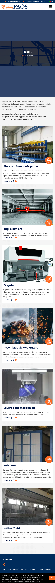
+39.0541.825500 (14, 1)
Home (24, 55)
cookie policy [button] (36, 581)
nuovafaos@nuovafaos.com (36, 1)
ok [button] (52, 578)
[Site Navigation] (50, 6)
